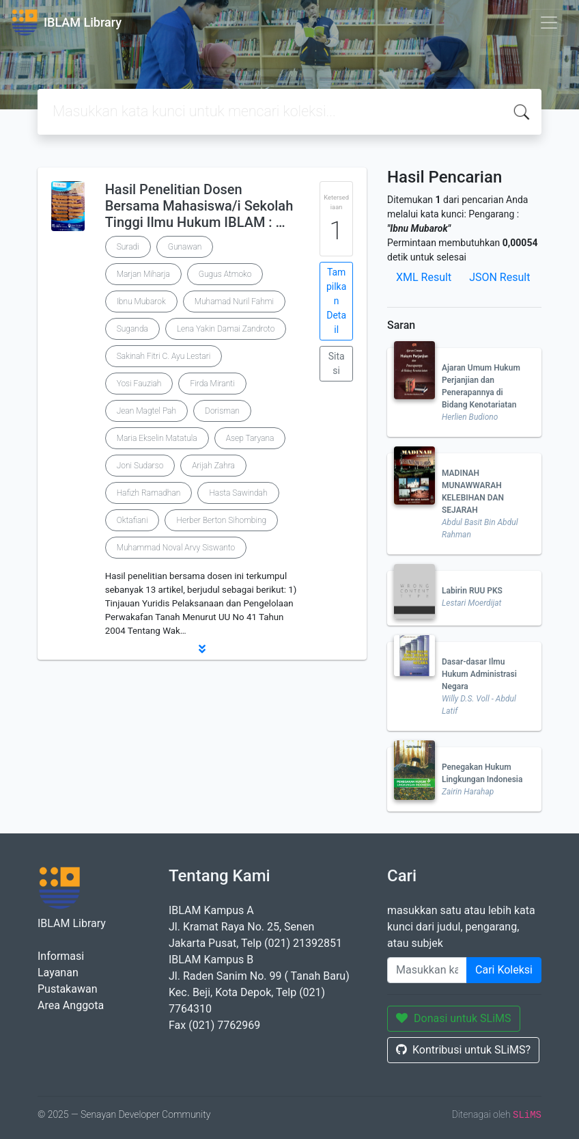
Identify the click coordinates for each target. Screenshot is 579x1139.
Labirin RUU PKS (472, 590)
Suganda (132, 329)
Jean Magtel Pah (146, 411)
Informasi (61, 956)
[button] (202, 649)
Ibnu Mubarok (141, 301)
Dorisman (222, 411)
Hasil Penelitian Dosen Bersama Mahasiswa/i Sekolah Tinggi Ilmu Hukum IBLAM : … (199, 205)
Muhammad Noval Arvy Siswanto (176, 547)
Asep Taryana (250, 438)
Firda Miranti (212, 383)
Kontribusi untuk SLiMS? (463, 1049)
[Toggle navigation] (549, 22)
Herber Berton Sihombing (221, 520)
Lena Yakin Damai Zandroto (226, 329)
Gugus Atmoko (225, 274)
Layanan (58, 972)
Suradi (128, 247)
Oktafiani (132, 520)
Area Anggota (71, 1005)
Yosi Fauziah (139, 383)
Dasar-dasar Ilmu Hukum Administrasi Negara (479, 674)
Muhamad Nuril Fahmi (234, 301)
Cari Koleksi (504, 969)
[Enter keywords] (427, 970)
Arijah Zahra (213, 465)
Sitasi (336, 363)
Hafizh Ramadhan (149, 493)
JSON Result (499, 277)
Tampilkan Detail (336, 301)
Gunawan (185, 247)
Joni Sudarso (140, 465)
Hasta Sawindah (238, 493)
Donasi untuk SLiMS (453, 1018)
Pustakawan (67, 988)
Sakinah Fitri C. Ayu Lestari (164, 356)
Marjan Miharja (143, 274)
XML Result (423, 277)
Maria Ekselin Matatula (157, 438)
